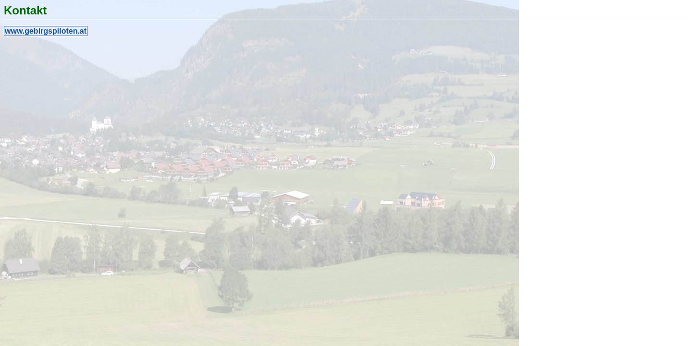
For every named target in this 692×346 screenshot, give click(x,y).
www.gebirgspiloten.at (45, 31)
